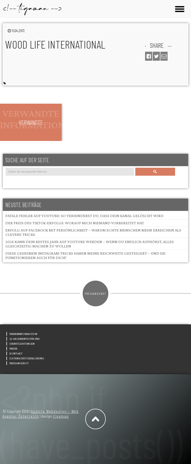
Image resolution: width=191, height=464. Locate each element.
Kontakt (16, 353)
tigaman (61, 416)
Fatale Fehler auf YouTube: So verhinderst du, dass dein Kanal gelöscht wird (84, 215)
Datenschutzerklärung (26, 358)
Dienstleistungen (22, 343)
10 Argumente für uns (24, 339)
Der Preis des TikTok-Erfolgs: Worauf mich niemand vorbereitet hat (74, 223)
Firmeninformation (23, 334)
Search (155, 171)
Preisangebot (95, 293)
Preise (13, 348)
